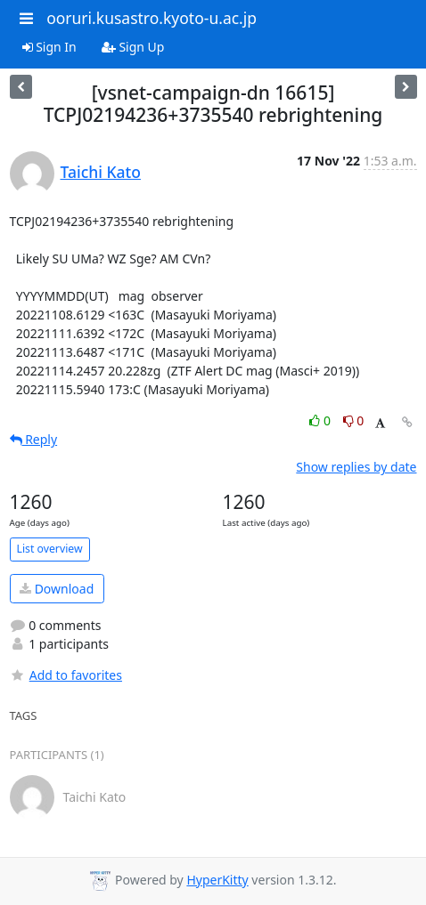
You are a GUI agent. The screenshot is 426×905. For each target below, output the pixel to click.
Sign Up (133, 46)
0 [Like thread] (321, 420)
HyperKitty (217, 879)
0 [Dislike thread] (354, 420)
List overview (50, 548)
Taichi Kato (101, 171)
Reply (34, 439)
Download (57, 588)
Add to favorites (66, 675)
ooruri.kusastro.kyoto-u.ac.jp (151, 17)
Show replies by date (356, 466)
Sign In (49, 46)
